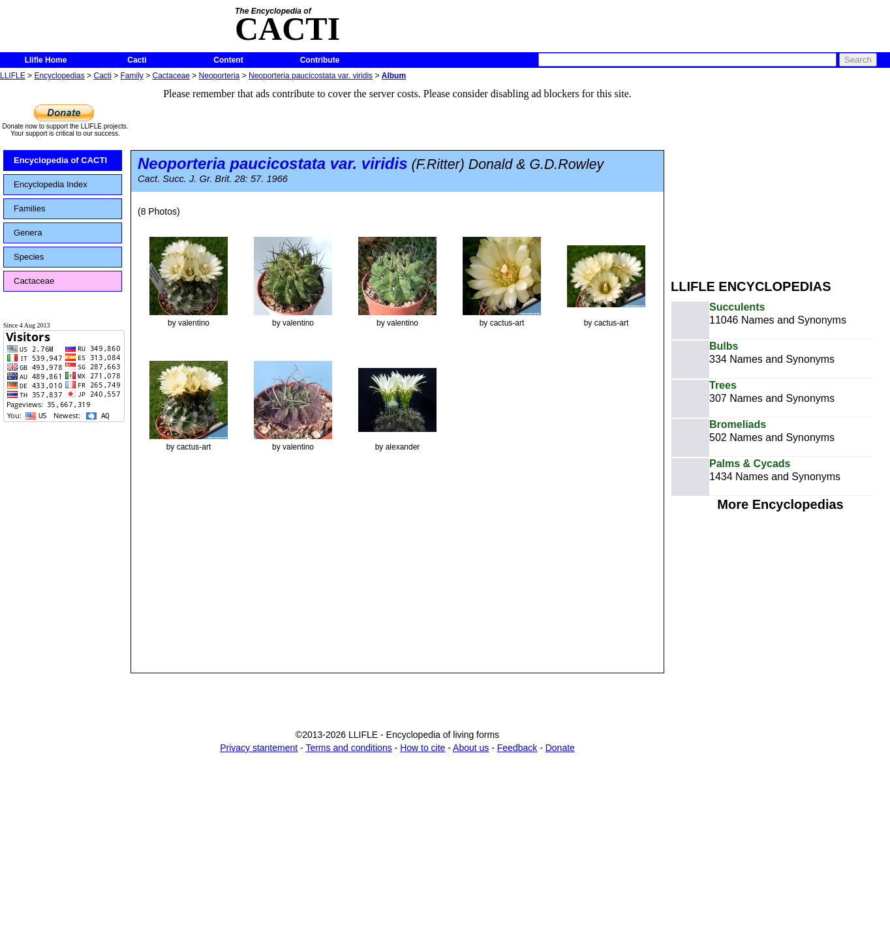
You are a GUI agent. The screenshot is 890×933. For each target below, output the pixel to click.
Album (394, 75)
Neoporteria (219, 75)
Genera (28, 232)
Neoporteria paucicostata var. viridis (311, 75)
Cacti (136, 60)
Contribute (320, 60)
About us (471, 747)
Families (29, 208)
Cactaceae (171, 75)
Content (228, 60)
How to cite (422, 747)
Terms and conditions (348, 747)
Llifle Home (46, 60)
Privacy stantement (259, 747)
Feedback (517, 747)
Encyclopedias (59, 75)
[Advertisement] (780, 175)
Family (132, 75)
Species (29, 257)
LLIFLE (12, 75)
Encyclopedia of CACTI (60, 160)
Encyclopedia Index (50, 184)
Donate (560, 747)
